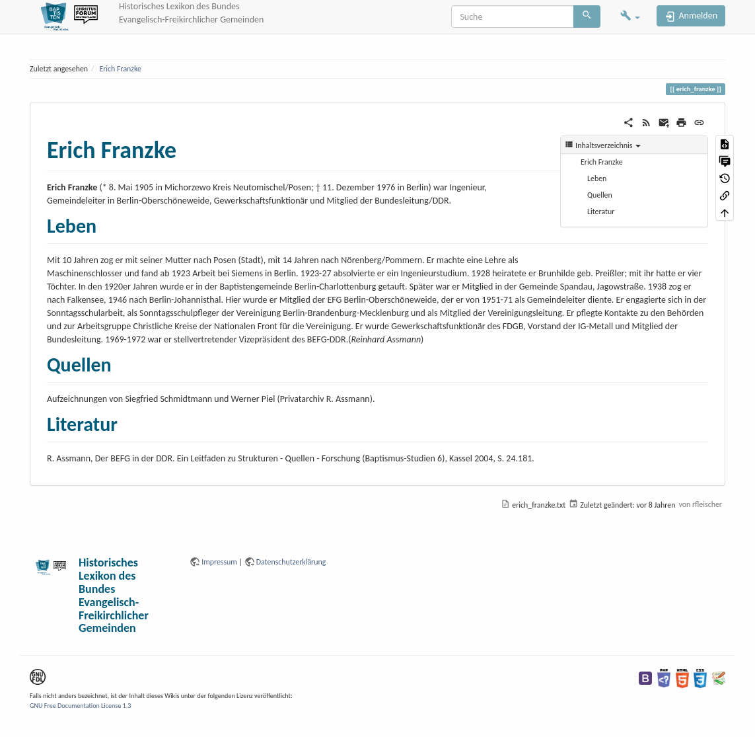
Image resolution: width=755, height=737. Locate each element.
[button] (630, 17)
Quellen (599, 195)
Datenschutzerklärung (291, 561)
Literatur (600, 211)
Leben (596, 178)
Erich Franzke (120, 68)
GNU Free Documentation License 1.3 (80, 705)
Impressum (219, 561)
